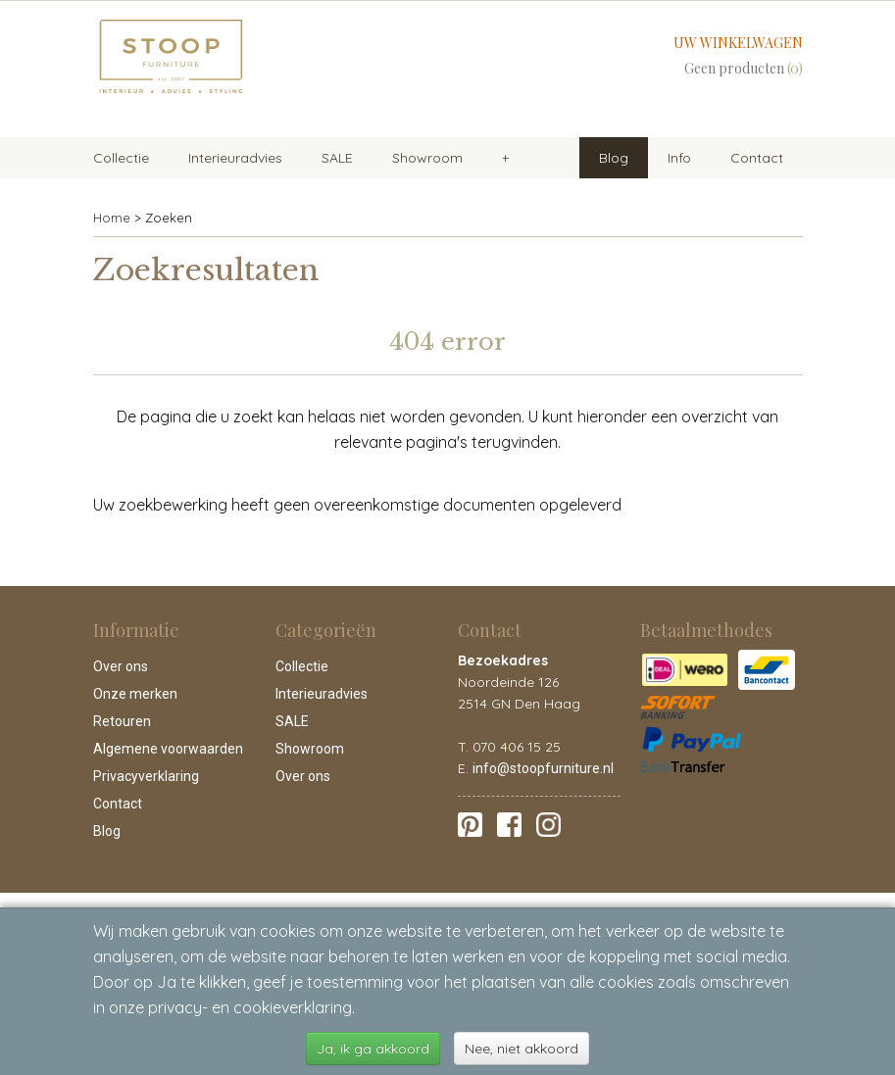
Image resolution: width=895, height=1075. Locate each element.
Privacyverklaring (146, 776)
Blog (613, 158)
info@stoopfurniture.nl (543, 768)
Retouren (122, 721)
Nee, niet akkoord (521, 1048)
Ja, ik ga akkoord (373, 1048)
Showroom (427, 158)
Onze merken (135, 694)
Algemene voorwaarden (168, 749)
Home (111, 217)
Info (679, 158)
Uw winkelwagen (738, 42)
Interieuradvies (235, 158)
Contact (756, 158)
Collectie (121, 158)
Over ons (120, 666)
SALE (337, 158)
